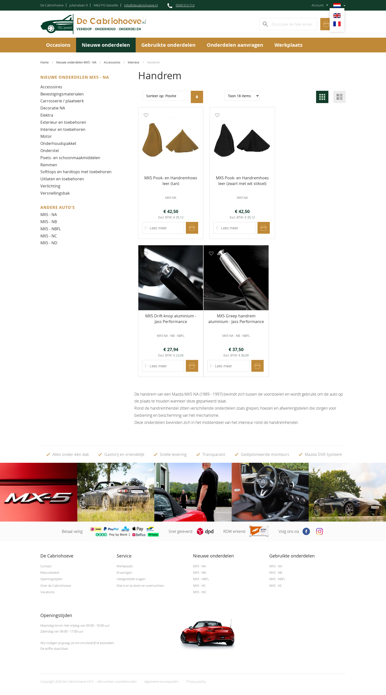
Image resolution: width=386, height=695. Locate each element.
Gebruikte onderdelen (168, 45)
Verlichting (50, 186)
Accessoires (112, 62)
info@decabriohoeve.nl (141, 5)
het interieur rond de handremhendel (265, 421)
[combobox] (288, 24)
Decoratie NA (52, 108)
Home (44, 62)
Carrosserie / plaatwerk (62, 101)
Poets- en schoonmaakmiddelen (70, 157)
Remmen (48, 165)
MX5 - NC (48, 236)
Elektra (46, 115)
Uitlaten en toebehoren (62, 179)
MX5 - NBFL (50, 229)
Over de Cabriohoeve (55, 585)
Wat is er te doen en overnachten (140, 585)
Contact (45, 565)
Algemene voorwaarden (161, 681)
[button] (145, 115)
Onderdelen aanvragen (235, 45)
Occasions (58, 45)
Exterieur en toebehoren (63, 122)
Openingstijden (51, 578)
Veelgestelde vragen (131, 578)
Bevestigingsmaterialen (62, 94)
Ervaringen (124, 572)
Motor (46, 136)
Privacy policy (196, 681)
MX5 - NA (48, 214)
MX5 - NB (48, 221)
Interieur (134, 62)
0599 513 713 (185, 5)
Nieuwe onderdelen (106, 45)
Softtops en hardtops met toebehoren (76, 171)
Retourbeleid (49, 572)
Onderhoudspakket (58, 143)
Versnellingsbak (55, 193)
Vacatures (47, 591)
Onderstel (49, 150)
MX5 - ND (48, 243)
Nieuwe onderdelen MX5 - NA (76, 62)
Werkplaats (288, 45)
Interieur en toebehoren (62, 129)
